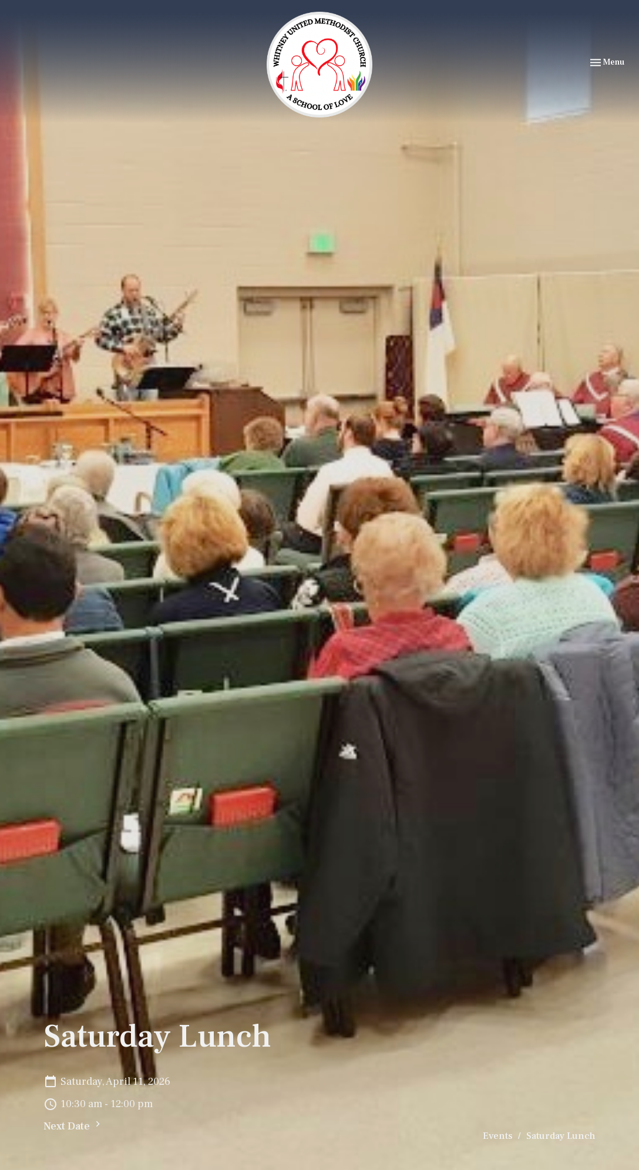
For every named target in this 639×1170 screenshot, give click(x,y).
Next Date (73, 1125)
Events (498, 1136)
